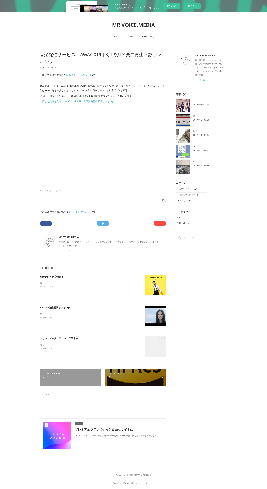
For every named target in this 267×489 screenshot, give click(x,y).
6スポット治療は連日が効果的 (207, 131)
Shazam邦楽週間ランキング (55, 307)
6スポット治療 (200, 162)
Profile (130, 37)
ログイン (192, 6)
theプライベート (187, 189)
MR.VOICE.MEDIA (133, 24)
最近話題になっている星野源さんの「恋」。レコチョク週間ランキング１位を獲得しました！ (83, 283)
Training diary (148, 37)
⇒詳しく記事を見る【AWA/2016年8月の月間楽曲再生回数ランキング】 (78, 101)
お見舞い (197, 146)
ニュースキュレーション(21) (51, 191)
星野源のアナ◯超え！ (52, 276)
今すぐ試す (171, 6)
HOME (116, 37)
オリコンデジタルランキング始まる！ (60, 338)
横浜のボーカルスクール (79, 75)
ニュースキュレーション (191, 195)
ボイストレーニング (79, 211)
